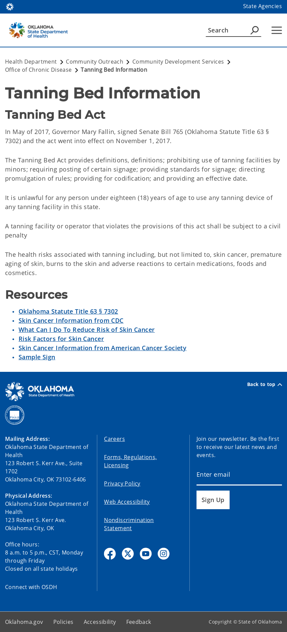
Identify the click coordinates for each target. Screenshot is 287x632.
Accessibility (100, 622)
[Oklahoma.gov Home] (10, 6)
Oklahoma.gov (24, 622)
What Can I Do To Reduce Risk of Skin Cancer (87, 329)
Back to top (264, 384)
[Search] (233, 30)
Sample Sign (37, 357)
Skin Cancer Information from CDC (71, 320)
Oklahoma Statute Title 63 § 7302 (68, 311)
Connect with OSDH (31, 587)
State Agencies (262, 6)
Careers (114, 439)
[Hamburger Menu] (276, 30)
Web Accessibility (127, 501)
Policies (63, 622)
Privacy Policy (122, 483)
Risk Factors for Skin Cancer (61, 339)
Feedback (138, 622)
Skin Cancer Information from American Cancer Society (102, 348)
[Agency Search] (254, 30)
